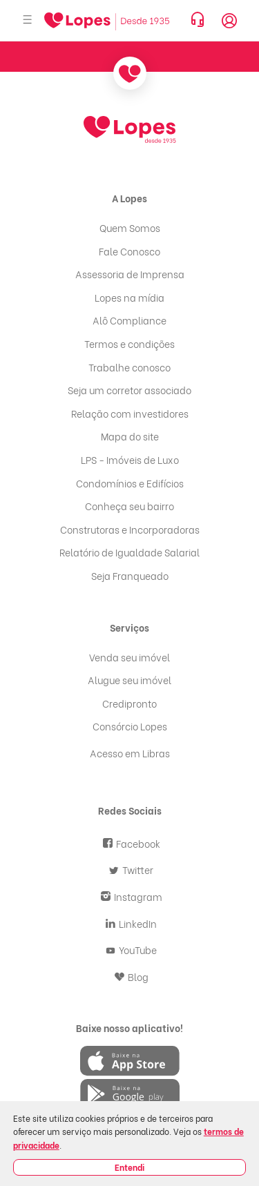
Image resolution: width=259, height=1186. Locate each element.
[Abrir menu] (27, 20)
